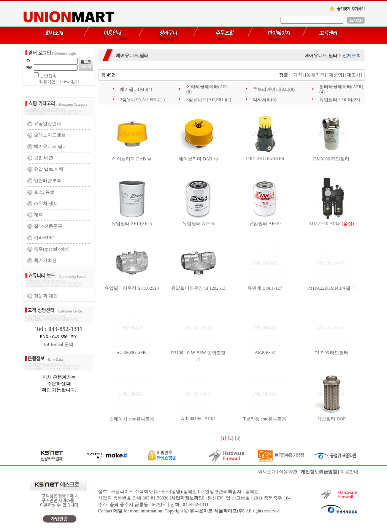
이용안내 (349, 471)
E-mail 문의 (59, 344)
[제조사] (353, 75)
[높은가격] (315, 75)
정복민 (252, 491)
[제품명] (335, 75)
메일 (117, 511)
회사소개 (267, 471)
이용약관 (288, 471)
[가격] (298, 75)
